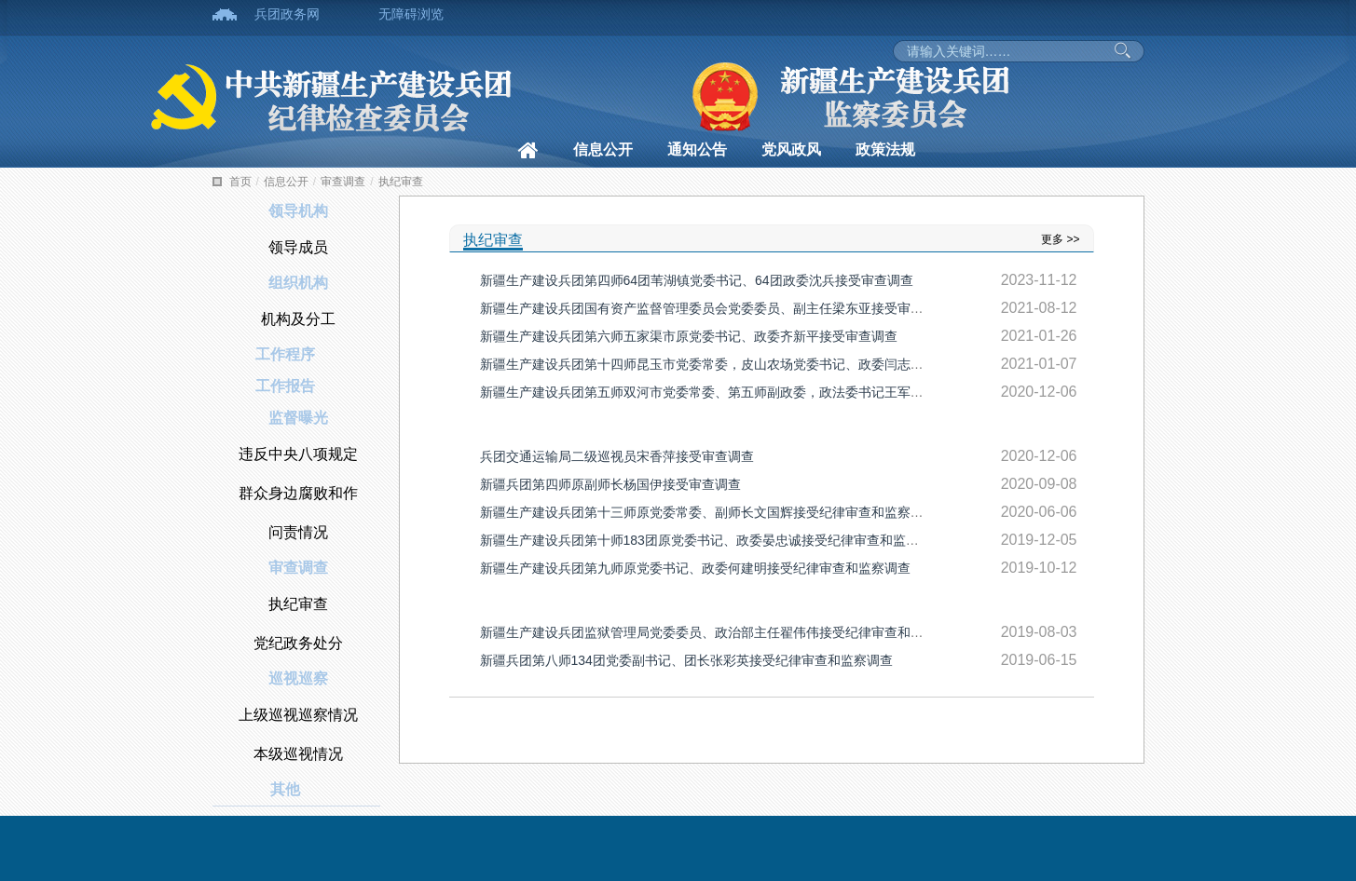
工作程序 (285, 354)
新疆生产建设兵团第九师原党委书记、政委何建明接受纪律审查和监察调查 (695, 568)
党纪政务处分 (298, 643)
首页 (240, 181)
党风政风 (791, 149)
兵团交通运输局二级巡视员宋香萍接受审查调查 (617, 456)
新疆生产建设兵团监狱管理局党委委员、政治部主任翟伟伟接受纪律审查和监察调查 (721, 632)
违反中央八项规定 (298, 454)
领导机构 (298, 211)
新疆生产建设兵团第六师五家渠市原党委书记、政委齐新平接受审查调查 (688, 336)
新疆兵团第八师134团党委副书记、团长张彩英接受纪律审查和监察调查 (686, 660)
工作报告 (285, 386)
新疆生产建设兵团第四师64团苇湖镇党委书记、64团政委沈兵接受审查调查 (696, 280)
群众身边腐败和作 (298, 493)
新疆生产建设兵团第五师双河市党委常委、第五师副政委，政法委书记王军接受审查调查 (734, 392)
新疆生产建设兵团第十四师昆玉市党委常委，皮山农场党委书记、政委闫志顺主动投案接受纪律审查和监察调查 (799, 364)
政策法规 (885, 149)
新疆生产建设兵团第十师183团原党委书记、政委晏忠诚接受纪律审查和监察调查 (712, 540)
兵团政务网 (287, 14)
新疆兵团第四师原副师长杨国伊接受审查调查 (610, 484)
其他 (285, 789)
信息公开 (603, 149)
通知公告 (697, 149)
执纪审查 (400, 181)
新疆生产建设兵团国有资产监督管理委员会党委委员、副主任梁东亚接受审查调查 (715, 308)
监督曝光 (298, 418)
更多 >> (1060, 239)
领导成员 (298, 247)
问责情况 (298, 532)
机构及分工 (298, 319)
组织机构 (298, 283)
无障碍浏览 (411, 14)
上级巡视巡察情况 (298, 715)
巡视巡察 (298, 678)
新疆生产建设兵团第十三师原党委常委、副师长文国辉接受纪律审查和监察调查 (708, 512)
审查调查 (343, 181)
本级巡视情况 (298, 754)
